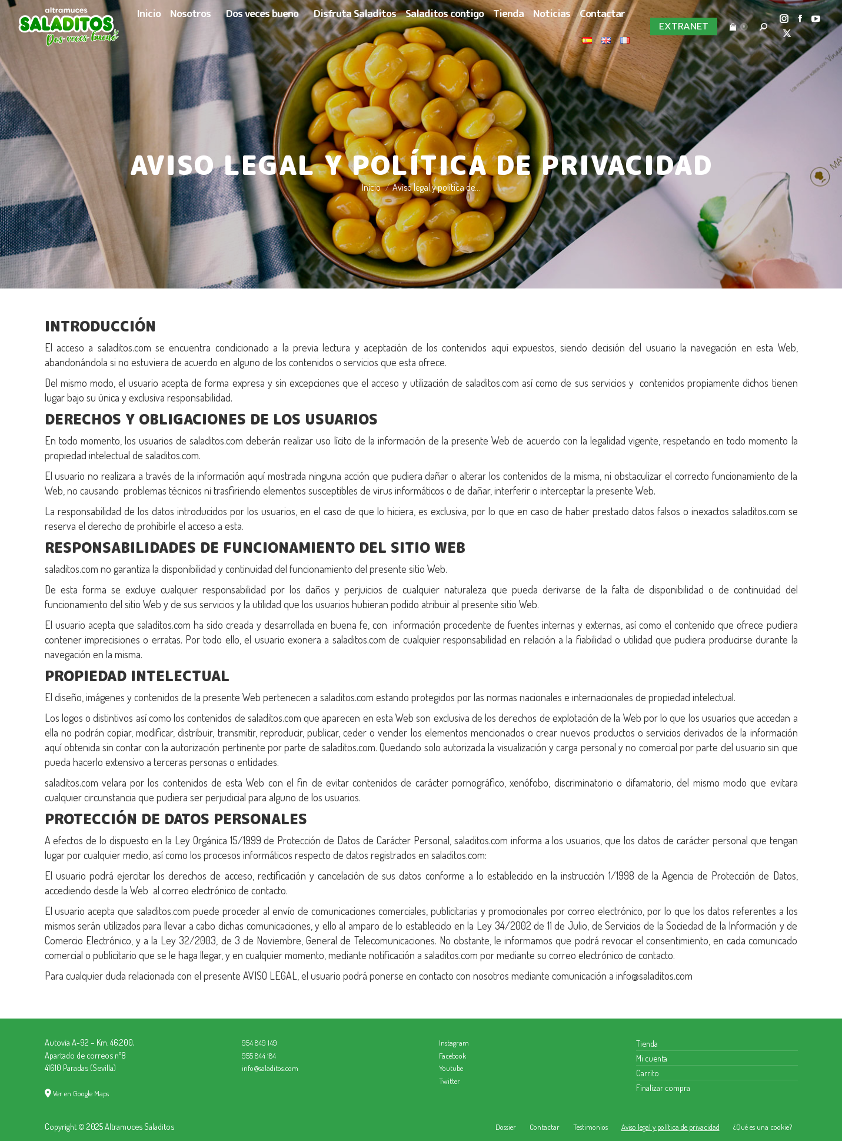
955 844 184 (259, 1055)
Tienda (647, 1043)
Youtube (451, 1068)
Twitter (449, 1081)
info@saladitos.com (270, 1068)
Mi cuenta (651, 1058)
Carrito (647, 1072)
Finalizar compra (663, 1087)
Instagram (454, 1042)
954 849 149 (259, 1042)
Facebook (452, 1055)
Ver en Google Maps (81, 1093)
